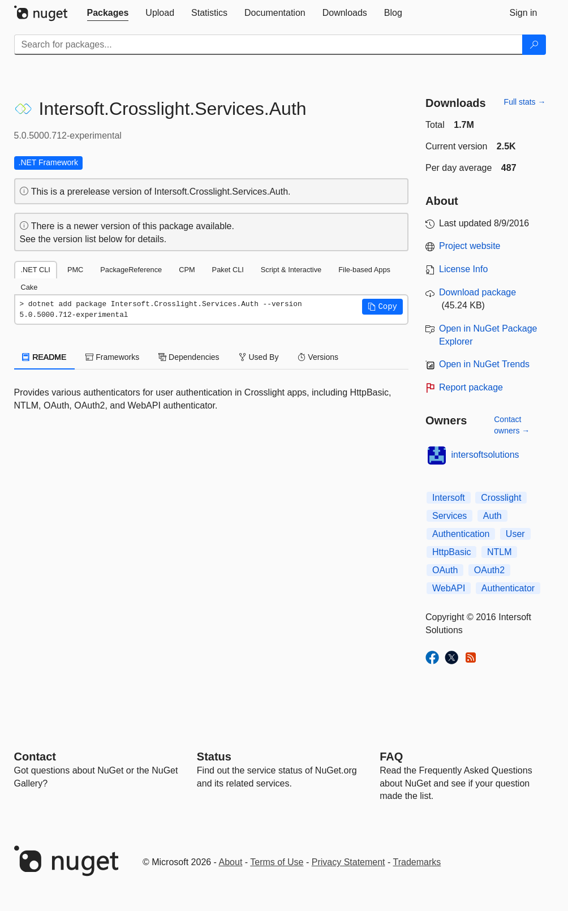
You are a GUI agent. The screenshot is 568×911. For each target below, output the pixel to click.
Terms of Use (276, 862)
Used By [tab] (259, 357)
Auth (492, 516)
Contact (35, 756)
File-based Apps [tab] (364, 269)
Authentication (460, 534)
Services (449, 516)
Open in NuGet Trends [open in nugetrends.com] (484, 364)
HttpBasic (451, 552)
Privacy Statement (348, 862)
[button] (382, 307)
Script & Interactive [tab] (291, 269)
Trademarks (417, 862)
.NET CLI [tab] (35, 269)
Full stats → (525, 101)
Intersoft (448, 497)
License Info (463, 269)
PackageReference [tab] (131, 269)
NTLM (499, 552)
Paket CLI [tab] (228, 269)
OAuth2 (489, 570)
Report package (471, 387)
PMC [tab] (75, 269)
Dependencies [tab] (188, 357)
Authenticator (508, 588)
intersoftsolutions (485, 454)
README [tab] (45, 357)
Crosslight (501, 497)
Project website (470, 246)
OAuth (445, 570)
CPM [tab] (187, 269)
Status (214, 756)
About (231, 862)
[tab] (108, 13)
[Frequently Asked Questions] (391, 756)
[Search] (534, 45)
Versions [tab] (318, 357)
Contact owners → (512, 425)
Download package (477, 292)
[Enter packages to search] (268, 45)
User (515, 534)
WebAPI (448, 588)
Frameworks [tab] (112, 357)
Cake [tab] (29, 287)
